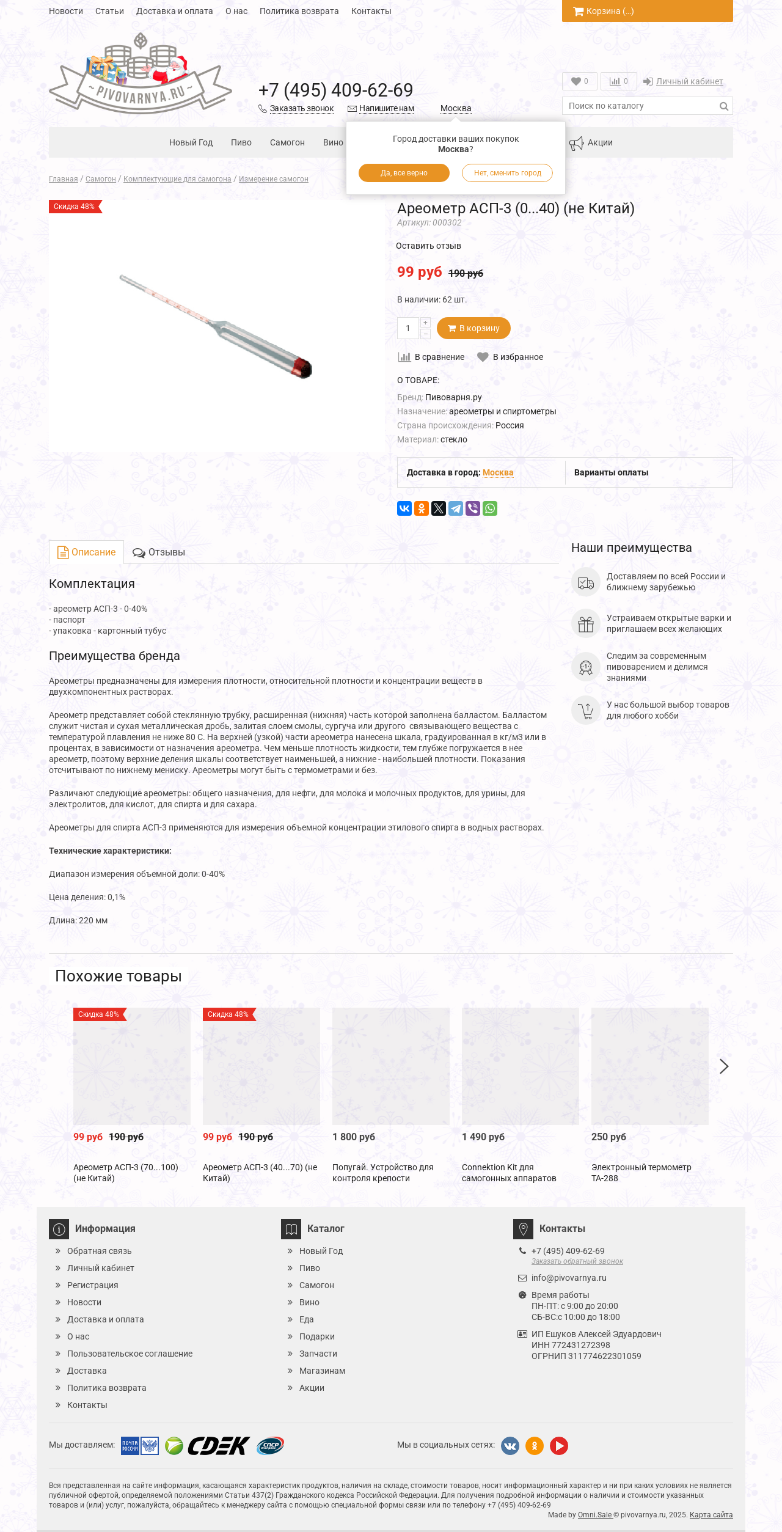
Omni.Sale (595, 1515)
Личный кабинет (683, 81)
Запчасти (318, 1353)
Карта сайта (711, 1515)
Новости (66, 11)
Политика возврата (299, 11)
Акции (591, 144)
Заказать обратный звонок (577, 1261)
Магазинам (322, 1371)
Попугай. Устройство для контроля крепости (383, 1172)
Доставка (87, 1371)
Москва (456, 108)
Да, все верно (404, 173)
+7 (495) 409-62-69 (336, 90)
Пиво (241, 142)
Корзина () (603, 11)
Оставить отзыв (428, 246)
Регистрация (93, 1285)
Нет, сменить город (507, 173)
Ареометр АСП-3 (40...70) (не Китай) (260, 1172)
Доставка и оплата (174, 11)
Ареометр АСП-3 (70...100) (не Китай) (125, 1172)
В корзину (474, 328)
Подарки (317, 1336)
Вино (333, 142)
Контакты (371, 11)
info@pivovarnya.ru (569, 1278)
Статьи (109, 11)
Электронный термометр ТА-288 (641, 1172)
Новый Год (191, 142)
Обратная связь (99, 1251)
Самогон (287, 142)
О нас (236, 11)
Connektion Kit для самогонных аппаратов (509, 1172)
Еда (306, 1319)
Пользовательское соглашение (129, 1353)
